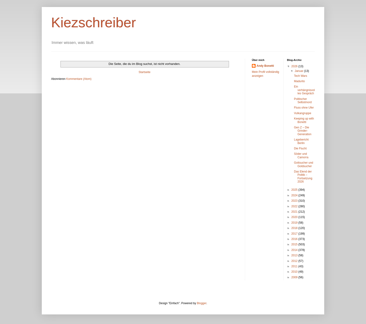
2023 (294, 200)
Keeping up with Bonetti (304, 120)
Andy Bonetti (265, 65)
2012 (294, 261)
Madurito (299, 81)
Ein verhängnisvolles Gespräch (304, 90)
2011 (294, 266)
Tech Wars (300, 75)
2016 (294, 239)
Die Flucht (300, 148)
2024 (294, 195)
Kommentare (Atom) (79, 79)
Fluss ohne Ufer (304, 107)
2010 (294, 271)
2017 (294, 233)
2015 (294, 244)
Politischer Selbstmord (303, 100)
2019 (294, 222)
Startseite (145, 72)
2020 (294, 217)
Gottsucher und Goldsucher (303, 164)
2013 (294, 255)
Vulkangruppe (302, 113)
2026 (294, 66)
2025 (294, 189)
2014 (294, 250)
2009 (294, 277)
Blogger (201, 303)
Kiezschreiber (93, 22)
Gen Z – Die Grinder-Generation (302, 131)
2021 (294, 211)
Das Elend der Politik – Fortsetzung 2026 (303, 176)
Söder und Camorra (301, 155)
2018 (294, 228)
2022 (294, 206)
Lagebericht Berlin (301, 141)
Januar (299, 71)
